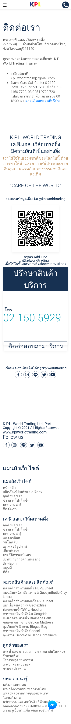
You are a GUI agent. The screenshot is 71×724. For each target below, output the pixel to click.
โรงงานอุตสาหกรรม (18, 660)
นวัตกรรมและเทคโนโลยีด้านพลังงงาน (31, 702)
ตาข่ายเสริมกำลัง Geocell (22, 631)
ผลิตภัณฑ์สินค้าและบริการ (22, 492)
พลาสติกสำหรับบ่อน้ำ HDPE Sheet (28, 588)
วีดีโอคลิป (10, 542)
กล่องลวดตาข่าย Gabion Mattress (28, 622)
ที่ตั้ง (6, 572)
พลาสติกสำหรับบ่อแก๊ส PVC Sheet (28, 601)
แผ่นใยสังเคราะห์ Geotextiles (24, 605)
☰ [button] (5, 5)
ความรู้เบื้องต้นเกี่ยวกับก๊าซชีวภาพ (28, 710)
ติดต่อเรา (10, 509)
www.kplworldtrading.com (25, 432)
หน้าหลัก (9, 487)
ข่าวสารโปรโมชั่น (16, 500)
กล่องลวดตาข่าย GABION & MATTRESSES (34, 706)
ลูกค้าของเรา (12, 496)
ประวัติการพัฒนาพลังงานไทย (24, 689)
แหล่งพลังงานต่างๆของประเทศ (25, 693)
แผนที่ (7, 568)
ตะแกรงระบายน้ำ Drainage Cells (27, 618)
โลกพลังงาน (12, 698)
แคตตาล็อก (11, 538)
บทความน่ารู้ (12, 505)
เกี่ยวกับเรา (11, 551)
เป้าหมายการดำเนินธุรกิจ (21, 559)
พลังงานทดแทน (14, 685)
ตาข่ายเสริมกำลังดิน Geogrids (25, 614)
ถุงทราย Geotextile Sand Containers (30, 635)
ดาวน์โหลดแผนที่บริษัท (42, 101)
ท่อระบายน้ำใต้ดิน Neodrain (23, 610)
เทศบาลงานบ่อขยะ (17, 664)
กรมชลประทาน (14, 668)
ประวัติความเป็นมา (17, 555)
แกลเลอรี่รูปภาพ (15, 546)
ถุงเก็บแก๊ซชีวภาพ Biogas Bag (25, 627)
